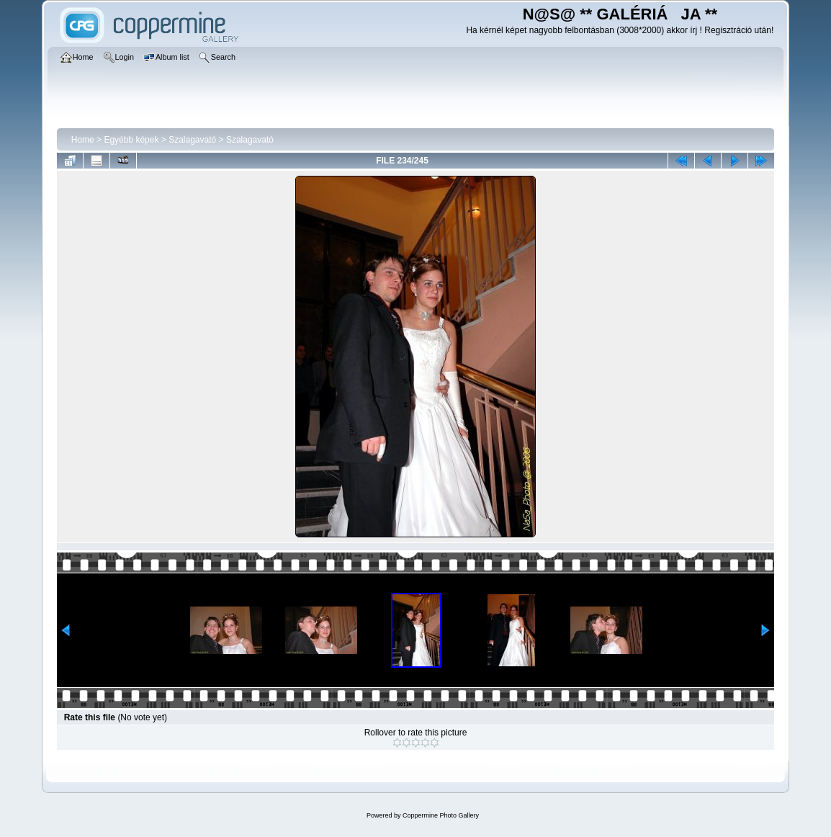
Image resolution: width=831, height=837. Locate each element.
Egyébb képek (131, 140)
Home (82, 140)
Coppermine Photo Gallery (441, 815)
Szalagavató (192, 140)
